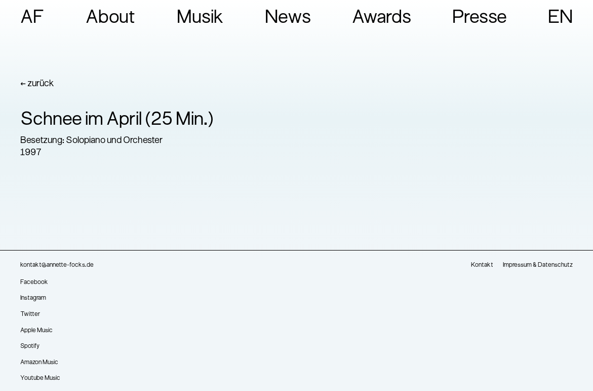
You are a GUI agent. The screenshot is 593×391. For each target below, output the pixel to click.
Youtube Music (40, 378)
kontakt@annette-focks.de (57, 265)
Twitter (30, 314)
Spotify (29, 346)
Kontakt (482, 265)
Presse (479, 18)
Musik (200, 18)
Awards (381, 18)
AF (32, 18)
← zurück (37, 84)
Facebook (34, 282)
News (288, 18)
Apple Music (36, 331)
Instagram (33, 298)
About (111, 18)
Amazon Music (39, 363)
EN (560, 18)
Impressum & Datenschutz (538, 265)
